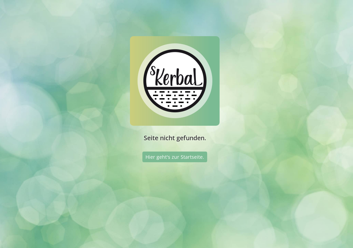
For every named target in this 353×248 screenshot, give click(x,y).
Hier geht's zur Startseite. (174, 157)
